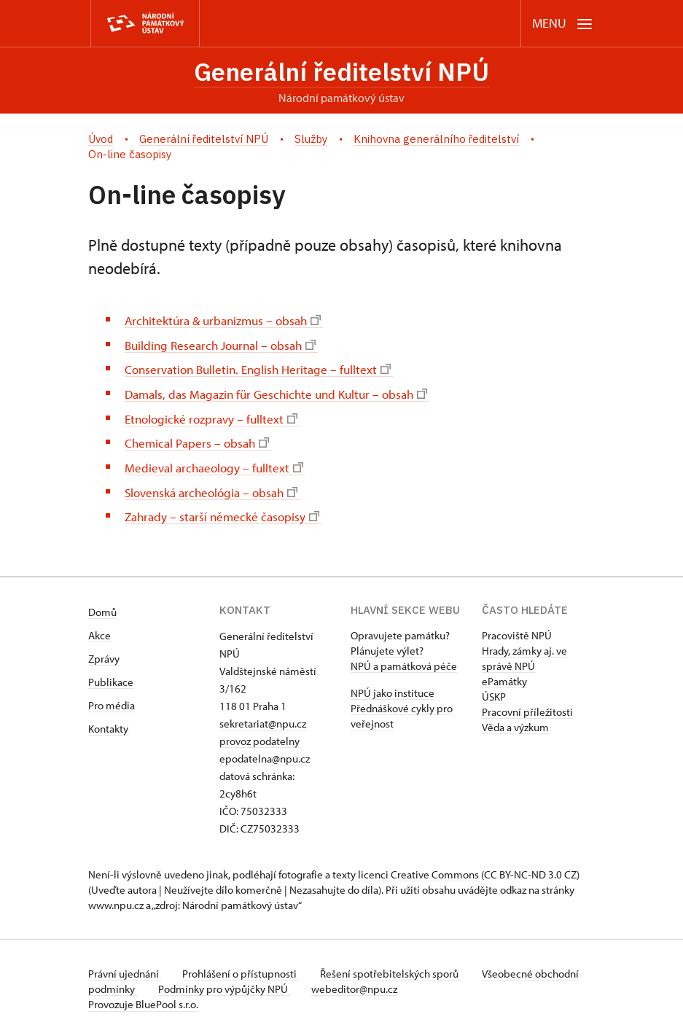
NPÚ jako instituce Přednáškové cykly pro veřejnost (402, 703)
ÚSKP (494, 691)
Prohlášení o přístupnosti (242, 968)
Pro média (111, 700)
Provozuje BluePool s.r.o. (143, 999)
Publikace (110, 677)
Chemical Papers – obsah (200, 440)
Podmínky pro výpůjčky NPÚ (272, 984)
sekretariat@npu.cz (262, 718)
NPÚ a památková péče (404, 661)
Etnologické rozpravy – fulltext (214, 416)
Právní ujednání (124, 968)
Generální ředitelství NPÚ (341, 72)
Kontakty (108, 723)
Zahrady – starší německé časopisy (225, 511)
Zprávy (104, 653)
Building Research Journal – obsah (225, 345)
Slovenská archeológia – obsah (216, 487)
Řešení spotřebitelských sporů (394, 968)
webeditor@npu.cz (405, 984)
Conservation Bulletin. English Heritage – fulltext (263, 368)
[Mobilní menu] (562, 23)
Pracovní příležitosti (527, 707)
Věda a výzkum (515, 722)
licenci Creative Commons (418, 869)
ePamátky (504, 676)
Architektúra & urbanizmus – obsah (228, 321)
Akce (99, 630)
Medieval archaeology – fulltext (217, 464)
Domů (102, 607)
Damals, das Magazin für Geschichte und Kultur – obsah (283, 392)
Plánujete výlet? (387, 645)
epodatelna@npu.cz (264, 753)
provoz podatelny (259, 736)
